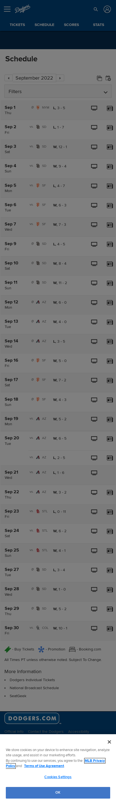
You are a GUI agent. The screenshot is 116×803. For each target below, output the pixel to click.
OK (57, 792)
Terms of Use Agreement (44, 766)
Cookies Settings (57, 777)
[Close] (109, 742)
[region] (58, 768)
